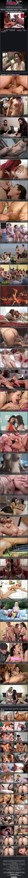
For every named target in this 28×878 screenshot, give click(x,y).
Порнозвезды (18, 6)
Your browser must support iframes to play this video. (14, 20)
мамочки (6, 30)
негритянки (12, 30)
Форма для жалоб (14, 874)
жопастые (3, 31)
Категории (9, 6)
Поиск (13, 6)
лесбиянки (19, 30)
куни (25, 30)
